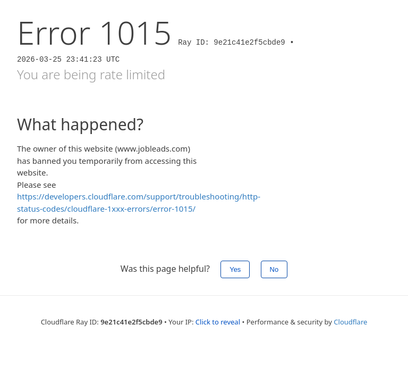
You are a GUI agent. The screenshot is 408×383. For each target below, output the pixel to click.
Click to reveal (218, 322)
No (274, 269)
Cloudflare (350, 322)
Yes (235, 269)
